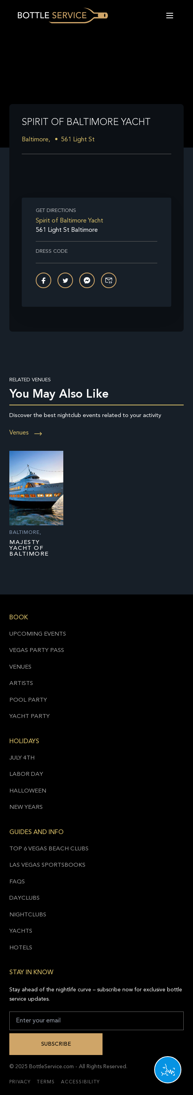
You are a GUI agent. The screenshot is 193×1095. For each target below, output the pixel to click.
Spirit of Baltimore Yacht (69, 221)
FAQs (17, 882)
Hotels (20, 948)
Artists (21, 684)
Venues (26, 433)
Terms (46, 1082)
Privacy (20, 1082)
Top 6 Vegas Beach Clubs (49, 849)
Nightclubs (27, 915)
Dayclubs (24, 898)
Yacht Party (29, 717)
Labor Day (26, 774)
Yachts (20, 931)
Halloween (27, 791)
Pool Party (28, 700)
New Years (26, 807)
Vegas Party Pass (36, 651)
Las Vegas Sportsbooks (47, 865)
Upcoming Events (37, 634)
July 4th (22, 758)
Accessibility (80, 1082)
